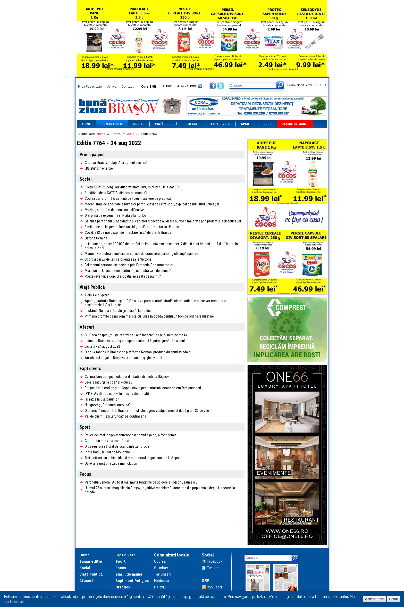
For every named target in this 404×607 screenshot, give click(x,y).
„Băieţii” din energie (99, 168)
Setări (393, 599)
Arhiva (111, 86)
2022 (130, 134)
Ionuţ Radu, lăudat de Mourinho (107, 452)
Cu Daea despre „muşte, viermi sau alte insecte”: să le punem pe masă (136, 335)
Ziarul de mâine (295, 124)
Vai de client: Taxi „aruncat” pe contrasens (115, 416)
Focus (267, 124)
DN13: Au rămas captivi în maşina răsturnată (117, 394)
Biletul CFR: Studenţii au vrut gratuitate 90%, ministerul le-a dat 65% (133, 187)
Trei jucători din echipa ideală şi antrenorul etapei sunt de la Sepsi (132, 458)
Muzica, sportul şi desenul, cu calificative (114, 210)
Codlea (160, 561)
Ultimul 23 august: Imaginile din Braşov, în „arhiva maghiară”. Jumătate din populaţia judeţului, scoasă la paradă (160, 490)
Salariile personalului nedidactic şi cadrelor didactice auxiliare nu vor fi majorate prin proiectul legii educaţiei (163, 221)
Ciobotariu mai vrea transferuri (107, 441)
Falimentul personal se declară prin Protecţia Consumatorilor (129, 265)
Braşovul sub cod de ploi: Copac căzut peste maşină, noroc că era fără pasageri (143, 388)
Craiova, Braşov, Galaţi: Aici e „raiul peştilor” (116, 163)
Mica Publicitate (90, 86)
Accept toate (374, 599)
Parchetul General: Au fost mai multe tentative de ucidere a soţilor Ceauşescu (141, 482)
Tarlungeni (162, 574)
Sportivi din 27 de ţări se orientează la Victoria (118, 259)
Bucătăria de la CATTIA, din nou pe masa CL (116, 193)
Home (86, 124)
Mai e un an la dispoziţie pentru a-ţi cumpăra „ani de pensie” (128, 271)
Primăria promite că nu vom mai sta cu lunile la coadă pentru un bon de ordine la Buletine (149, 316)
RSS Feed (214, 587)
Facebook (214, 561)
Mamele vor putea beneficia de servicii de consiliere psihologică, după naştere (141, 254)
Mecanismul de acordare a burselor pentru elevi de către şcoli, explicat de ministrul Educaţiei (152, 204)
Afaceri (194, 124)
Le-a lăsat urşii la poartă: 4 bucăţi (108, 382)
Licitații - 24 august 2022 (102, 346)
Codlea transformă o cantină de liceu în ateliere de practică (128, 198)
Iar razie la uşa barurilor (102, 399)
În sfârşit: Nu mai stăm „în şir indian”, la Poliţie (118, 311)
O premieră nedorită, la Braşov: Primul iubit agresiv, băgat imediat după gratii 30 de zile (147, 411)
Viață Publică (166, 124)
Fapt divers (220, 124)
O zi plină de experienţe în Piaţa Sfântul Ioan (116, 215)
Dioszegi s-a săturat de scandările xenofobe (117, 446)
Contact (128, 86)
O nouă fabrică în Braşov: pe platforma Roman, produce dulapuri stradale (137, 352)
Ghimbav (161, 568)
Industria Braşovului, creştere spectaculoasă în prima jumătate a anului (136, 341)
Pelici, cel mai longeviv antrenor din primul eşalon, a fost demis (130, 435)
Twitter (213, 568)
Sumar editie (112, 124)
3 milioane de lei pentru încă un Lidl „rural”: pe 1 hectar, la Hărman (132, 227)
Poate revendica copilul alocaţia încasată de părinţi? (123, 276)
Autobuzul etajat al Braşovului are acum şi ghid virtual (123, 358)
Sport (246, 124)
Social (138, 124)
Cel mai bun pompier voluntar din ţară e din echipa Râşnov (127, 377)
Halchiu (160, 587)
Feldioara (161, 580)
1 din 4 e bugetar (97, 295)
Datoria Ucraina (96, 238)
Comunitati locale (171, 555)
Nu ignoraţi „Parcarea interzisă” (107, 405)
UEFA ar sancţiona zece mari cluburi (111, 463)
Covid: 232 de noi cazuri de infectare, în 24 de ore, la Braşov (128, 232)
